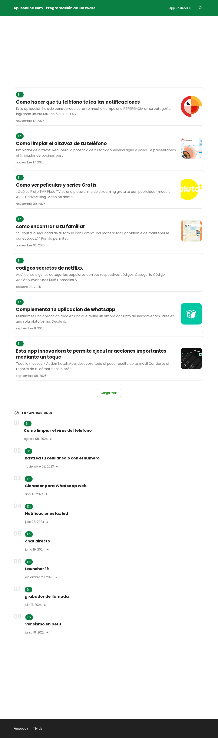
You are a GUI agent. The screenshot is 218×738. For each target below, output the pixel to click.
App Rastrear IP (180, 8)
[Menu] (200, 8)
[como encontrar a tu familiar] (191, 231)
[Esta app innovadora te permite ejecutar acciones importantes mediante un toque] (191, 358)
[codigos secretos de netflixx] (191, 272)
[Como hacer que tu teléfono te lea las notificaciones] (191, 106)
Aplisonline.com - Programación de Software (54, 8)
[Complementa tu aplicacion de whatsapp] (191, 314)
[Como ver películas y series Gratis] (191, 189)
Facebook (21, 729)
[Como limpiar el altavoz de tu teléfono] (191, 148)
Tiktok (37, 729)
